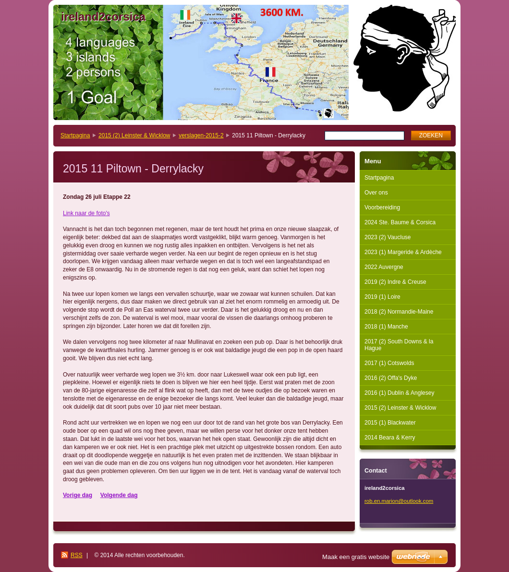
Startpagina (75, 135)
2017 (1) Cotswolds (389, 363)
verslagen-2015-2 (201, 135)
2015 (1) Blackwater (390, 422)
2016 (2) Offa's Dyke (390, 378)
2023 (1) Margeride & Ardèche (403, 252)
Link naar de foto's (86, 213)
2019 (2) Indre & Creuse (395, 282)
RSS (77, 555)
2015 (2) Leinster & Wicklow (134, 135)
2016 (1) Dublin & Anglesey (399, 392)
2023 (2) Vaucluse (387, 237)
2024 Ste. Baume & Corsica (400, 222)
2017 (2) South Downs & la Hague (398, 345)
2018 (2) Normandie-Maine (398, 311)
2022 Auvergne (383, 267)
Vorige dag (77, 495)
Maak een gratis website (355, 556)
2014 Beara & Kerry (389, 437)
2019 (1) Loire (382, 296)
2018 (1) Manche (386, 326)
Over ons (376, 192)
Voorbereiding (382, 207)
